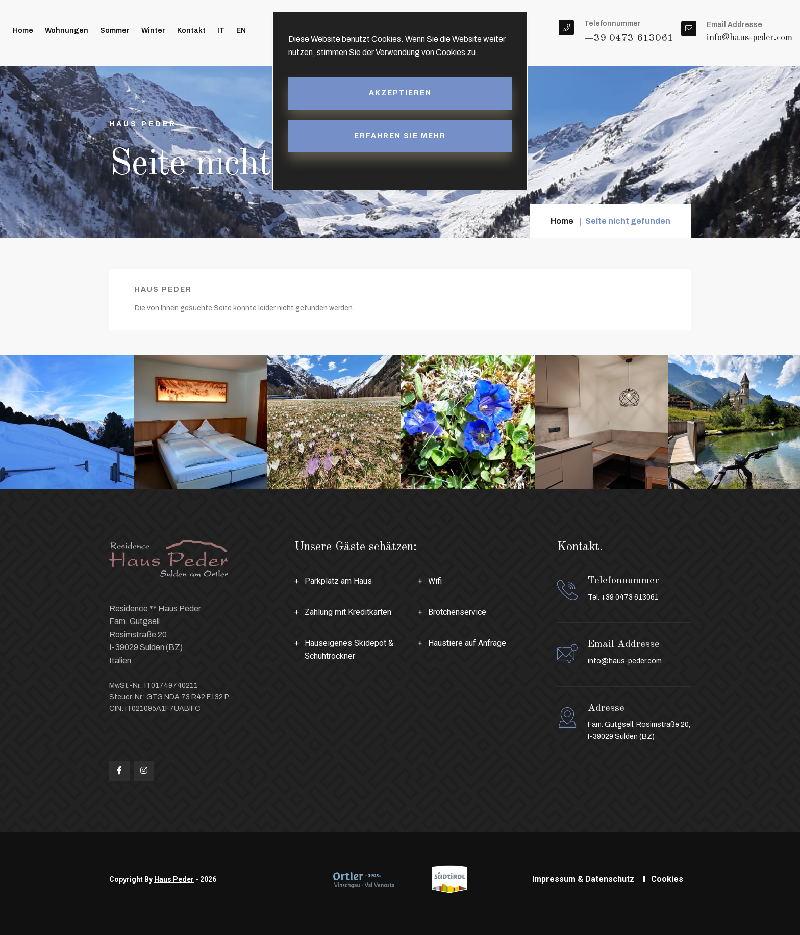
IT (220, 30)
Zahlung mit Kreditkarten (348, 612)
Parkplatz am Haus (338, 581)
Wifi (435, 581)
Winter (153, 30)
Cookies (667, 879)
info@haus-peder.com (749, 37)
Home (23, 30)
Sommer (115, 30)
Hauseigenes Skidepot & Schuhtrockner (349, 649)
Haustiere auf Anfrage (467, 643)
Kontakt (191, 30)
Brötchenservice (457, 612)
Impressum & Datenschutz (583, 879)
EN (241, 30)
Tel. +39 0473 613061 (623, 597)
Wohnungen (66, 30)
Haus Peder (174, 879)
